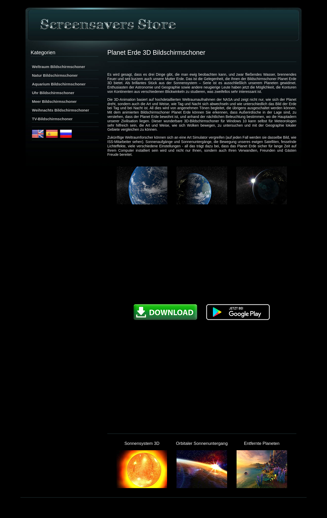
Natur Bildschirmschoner (55, 75)
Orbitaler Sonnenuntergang (202, 443)
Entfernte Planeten (261, 443)
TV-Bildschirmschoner (52, 119)
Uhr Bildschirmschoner (53, 93)
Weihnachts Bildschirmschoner (60, 110)
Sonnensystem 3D (141, 443)
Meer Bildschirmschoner (54, 101)
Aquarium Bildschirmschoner (59, 84)
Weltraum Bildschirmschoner (58, 66)
